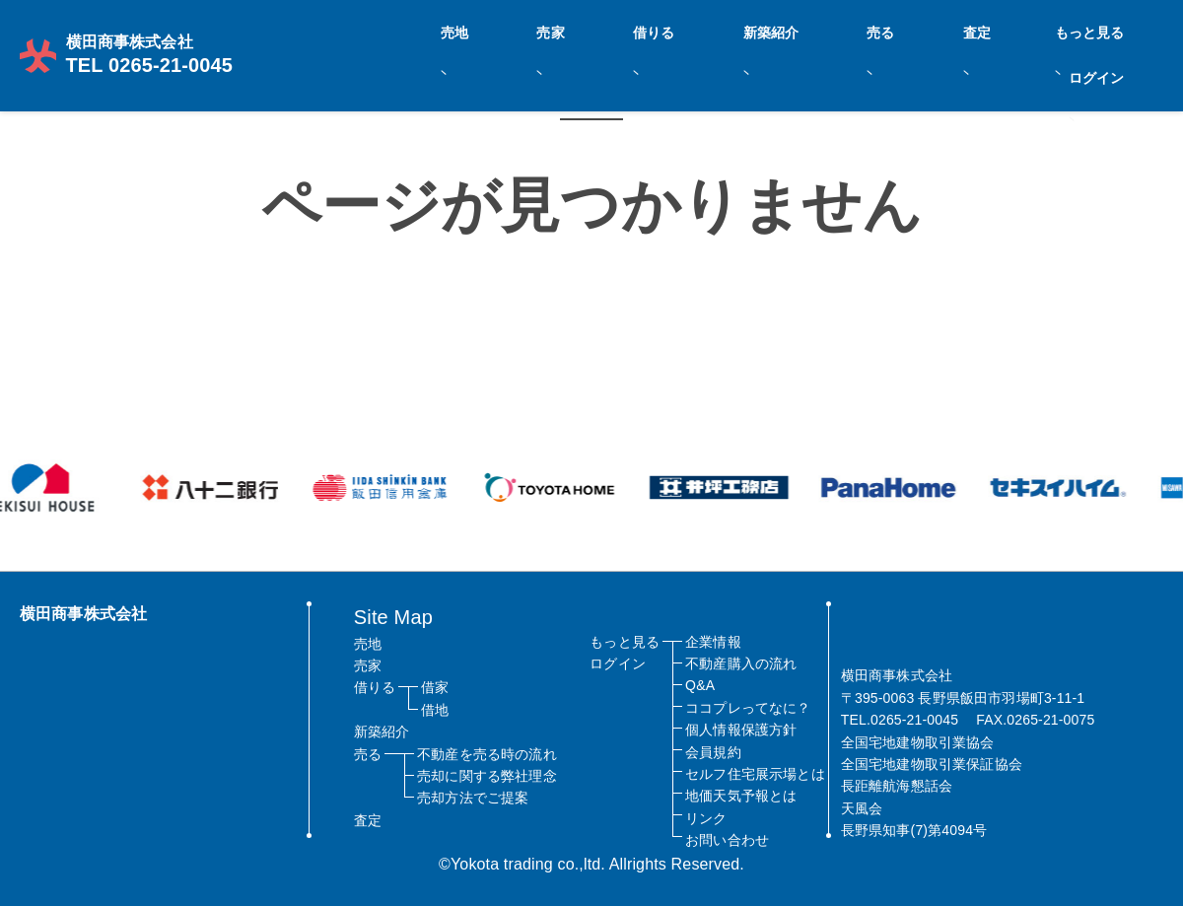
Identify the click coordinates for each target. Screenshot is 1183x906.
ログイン (1125, 30)
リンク (706, 818)
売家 (718, 30)
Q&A (700, 685)
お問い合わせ (727, 840)
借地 (435, 710)
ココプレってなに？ (747, 708)
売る (918, 30)
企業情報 (713, 642)
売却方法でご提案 (472, 797)
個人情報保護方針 (741, 729)
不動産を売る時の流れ (487, 754)
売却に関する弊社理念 (487, 776)
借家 (435, 687)
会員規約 (713, 752)
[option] (217, 488)
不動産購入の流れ (741, 663)
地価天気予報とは (741, 795)
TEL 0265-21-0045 (133, 40)
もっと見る (1039, 30)
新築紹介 (851, 30)
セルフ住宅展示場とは (755, 774)
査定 (970, 30)
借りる (778, 30)
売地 (666, 30)
